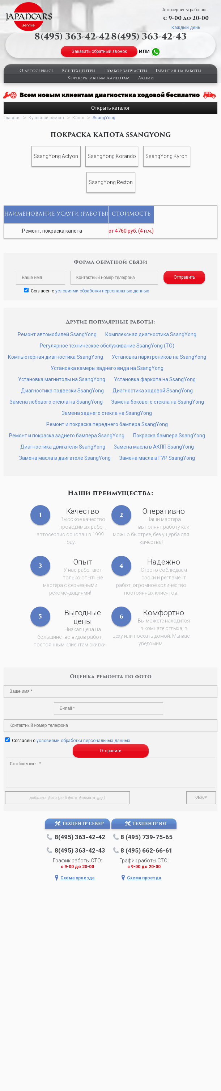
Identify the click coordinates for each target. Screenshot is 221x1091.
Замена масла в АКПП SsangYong (154, 447)
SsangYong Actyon (56, 156)
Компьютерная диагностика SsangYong (55, 357)
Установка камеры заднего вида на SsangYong (107, 368)
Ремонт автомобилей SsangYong (57, 334)
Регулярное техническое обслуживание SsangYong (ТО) (107, 346)
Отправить (184, 277)
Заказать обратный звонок (99, 51)
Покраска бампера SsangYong (169, 435)
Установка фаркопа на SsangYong (155, 379)
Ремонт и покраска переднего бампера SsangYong (107, 424)
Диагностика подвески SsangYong (62, 390)
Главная (12, 117)
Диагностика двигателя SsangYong (62, 447)
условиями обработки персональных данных (102, 290)
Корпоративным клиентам (98, 78)
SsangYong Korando (112, 156)
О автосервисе (37, 71)
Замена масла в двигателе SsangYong (65, 458)
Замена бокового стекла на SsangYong (157, 402)
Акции (146, 78)
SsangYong (104, 117)
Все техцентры (78, 71)
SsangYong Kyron (166, 156)
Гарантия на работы (178, 71)
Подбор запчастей (125, 71)
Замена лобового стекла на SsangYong (56, 402)
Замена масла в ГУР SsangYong (157, 458)
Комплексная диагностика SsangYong (150, 334)
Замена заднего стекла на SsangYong (107, 413)
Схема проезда (77, 877)
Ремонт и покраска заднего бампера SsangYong (66, 435)
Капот (78, 117)
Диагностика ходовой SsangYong (152, 390)
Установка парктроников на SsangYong (159, 357)
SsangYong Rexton (111, 182)
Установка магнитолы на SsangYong (61, 379)
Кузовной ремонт (46, 117)
